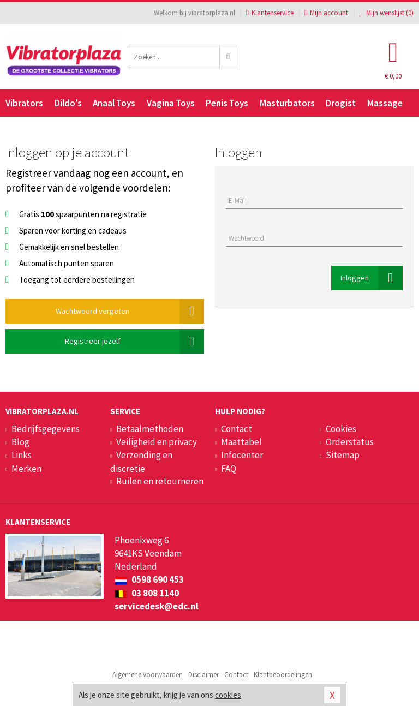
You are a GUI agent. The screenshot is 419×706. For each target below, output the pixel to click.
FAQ (228, 469)
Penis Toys (227, 103)
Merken (26, 469)
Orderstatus (350, 442)
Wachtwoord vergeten (130, 311)
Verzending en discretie (141, 461)
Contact (236, 429)
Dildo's (68, 103)
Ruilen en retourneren (159, 481)
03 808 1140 (147, 593)
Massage (385, 103)
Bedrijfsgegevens (45, 429)
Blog (20, 442)
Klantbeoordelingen (283, 674)
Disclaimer (203, 674)
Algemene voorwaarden (147, 674)
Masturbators (287, 103)
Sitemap (343, 455)
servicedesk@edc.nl (157, 606)
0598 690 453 (149, 579)
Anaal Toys (114, 103)
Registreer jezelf (135, 341)
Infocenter (242, 455)
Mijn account (326, 12)
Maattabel (241, 442)
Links (21, 455)
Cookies (341, 429)
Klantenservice (270, 12)
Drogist (341, 103)
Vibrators (24, 103)
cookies (228, 695)
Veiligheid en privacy (156, 442)
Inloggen (371, 278)
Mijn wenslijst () (386, 12)
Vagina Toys (171, 103)
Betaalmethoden (149, 429)
